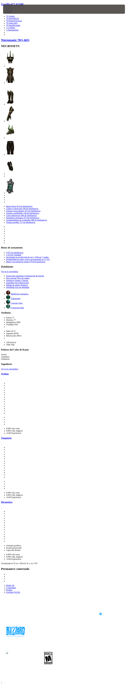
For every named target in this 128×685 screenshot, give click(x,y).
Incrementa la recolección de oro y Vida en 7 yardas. (27, 257)
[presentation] (10, 9)
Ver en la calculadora (9, 271)
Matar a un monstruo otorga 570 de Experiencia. (26, 262)
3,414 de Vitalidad (13, 255)
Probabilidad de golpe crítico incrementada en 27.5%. (28, 259)
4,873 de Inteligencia (14, 252)
